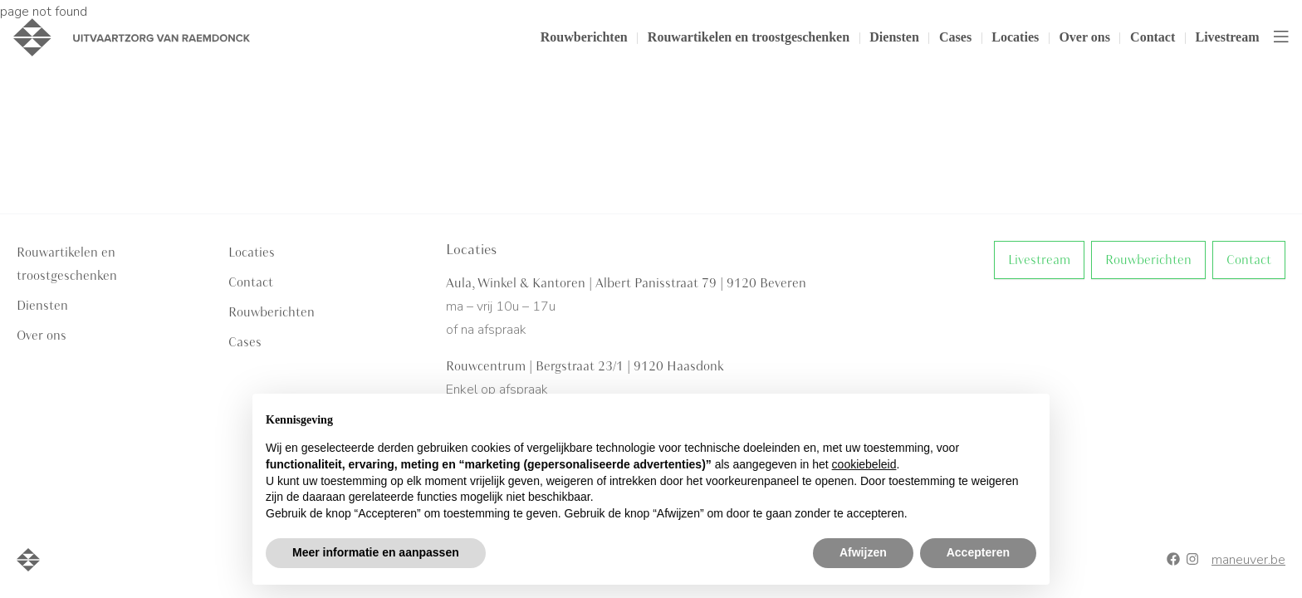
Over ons (1084, 37)
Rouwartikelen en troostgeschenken (748, 37)
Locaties (1015, 37)
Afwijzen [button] (863, 552)
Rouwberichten (584, 37)
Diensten (894, 37)
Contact (1152, 37)
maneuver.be (1248, 560)
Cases (955, 37)
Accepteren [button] (978, 552)
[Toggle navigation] (1281, 37)
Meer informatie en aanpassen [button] (375, 552)
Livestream (1227, 37)
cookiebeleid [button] (864, 464)
